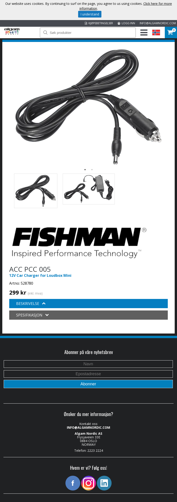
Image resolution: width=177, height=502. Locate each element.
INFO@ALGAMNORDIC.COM (158, 23)
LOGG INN (126, 23)
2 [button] (92, 169)
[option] (88, 107)
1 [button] (85, 169)
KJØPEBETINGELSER (99, 23)
